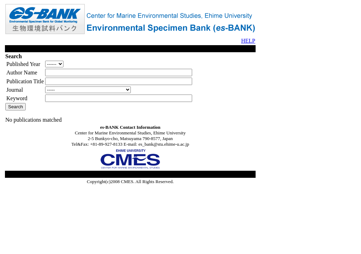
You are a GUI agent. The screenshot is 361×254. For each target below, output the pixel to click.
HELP (248, 41)
